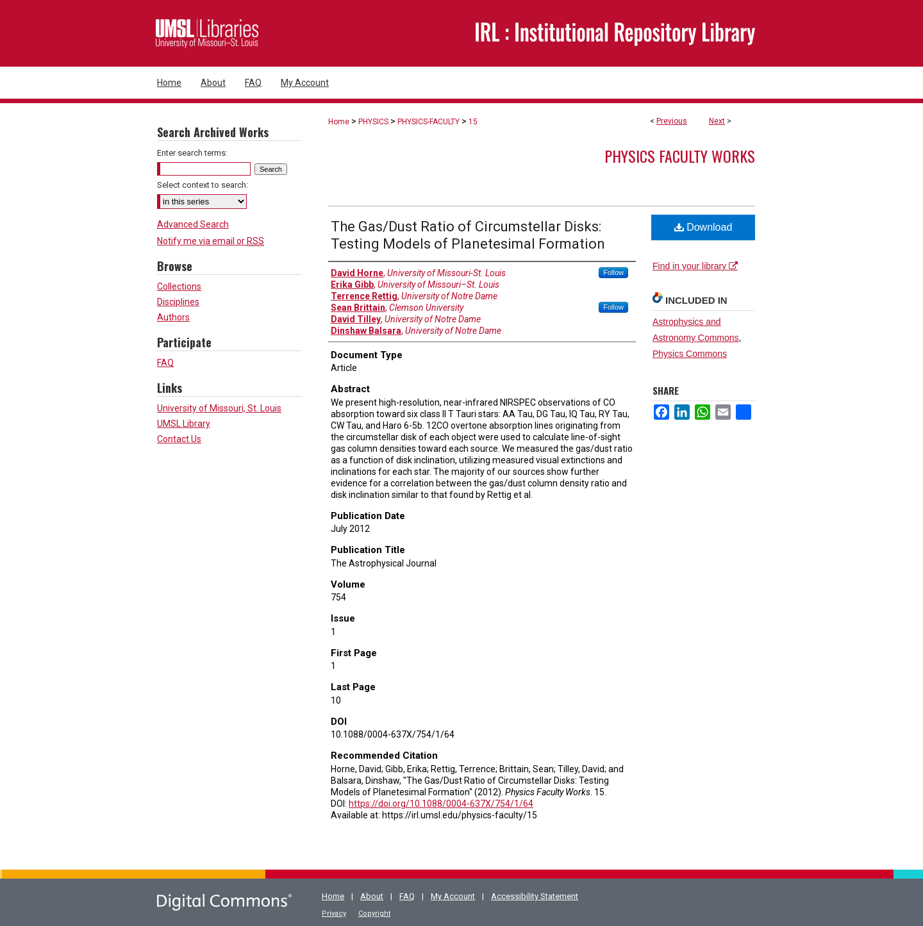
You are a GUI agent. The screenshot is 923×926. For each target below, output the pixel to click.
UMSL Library (183, 423)
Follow (613, 272)
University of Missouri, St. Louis (219, 408)
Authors (173, 317)
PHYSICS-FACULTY (428, 121)
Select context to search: (202, 185)
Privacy (334, 913)
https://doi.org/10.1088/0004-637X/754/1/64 (441, 803)
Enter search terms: (192, 153)
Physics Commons (690, 354)
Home (338, 121)
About (371, 896)
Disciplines (178, 302)
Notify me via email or (210, 241)
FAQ (165, 363)
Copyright (374, 913)
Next (717, 121)
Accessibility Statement (534, 896)
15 (473, 121)
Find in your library (695, 266)
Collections (179, 286)
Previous (671, 121)
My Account (453, 896)
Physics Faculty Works (679, 155)
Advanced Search (193, 224)
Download (703, 227)
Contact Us (179, 439)
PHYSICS (373, 121)
